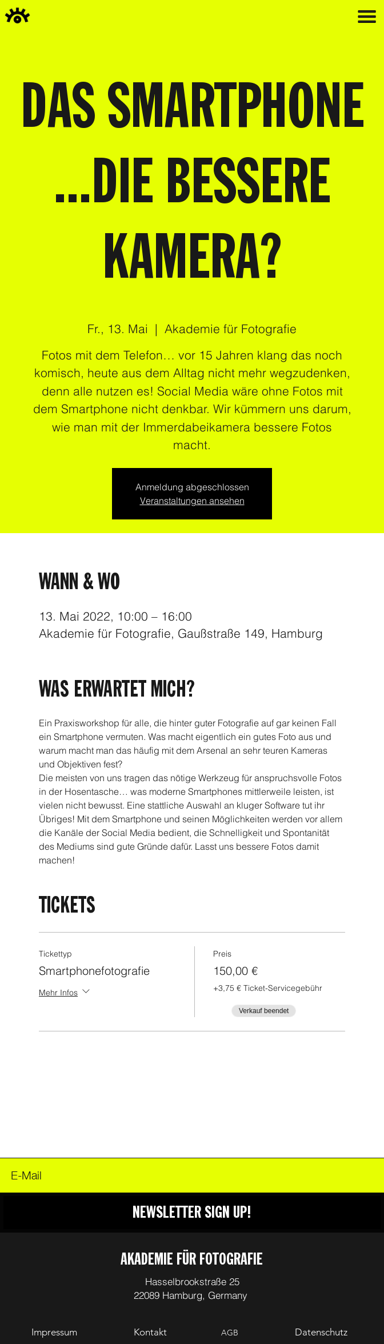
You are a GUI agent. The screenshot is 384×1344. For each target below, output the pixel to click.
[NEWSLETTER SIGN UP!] (192, 1213)
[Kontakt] (150, 1333)
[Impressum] (54, 1333)
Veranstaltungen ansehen (192, 500)
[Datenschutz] (321, 1332)
